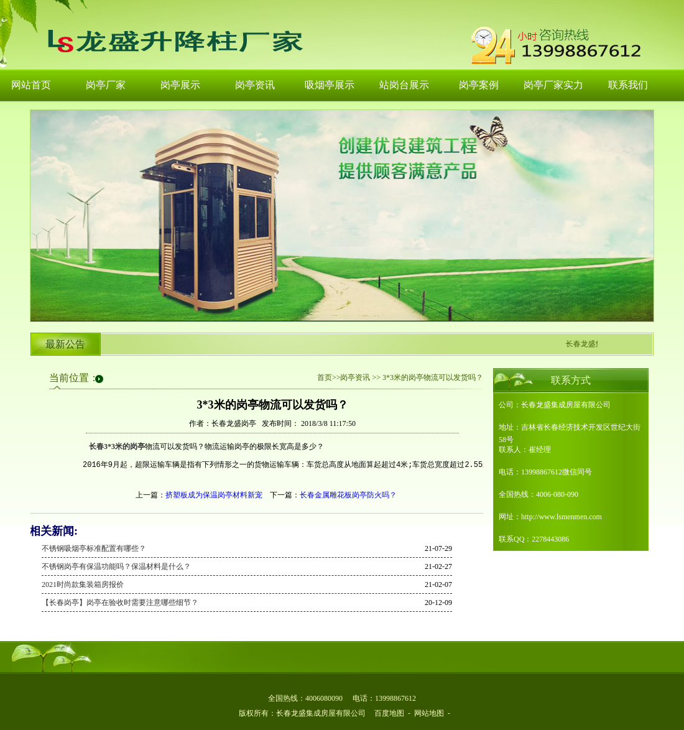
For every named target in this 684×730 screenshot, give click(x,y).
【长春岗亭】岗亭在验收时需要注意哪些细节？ (120, 602)
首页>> (329, 377)
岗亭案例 (479, 85)
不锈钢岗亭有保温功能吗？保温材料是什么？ (116, 566)
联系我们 (628, 85)
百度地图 (389, 713)
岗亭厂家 (106, 85)
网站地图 (429, 713)
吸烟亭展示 (329, 85)
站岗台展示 (404, 85)
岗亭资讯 (255, 85)
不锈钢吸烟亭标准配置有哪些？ (94, 548)
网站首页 (31, 85)
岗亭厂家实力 (553, 85)
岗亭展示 (180, 85)
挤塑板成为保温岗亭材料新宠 (213, 495)
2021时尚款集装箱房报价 (83, 584)
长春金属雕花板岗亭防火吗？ (348, 495)
